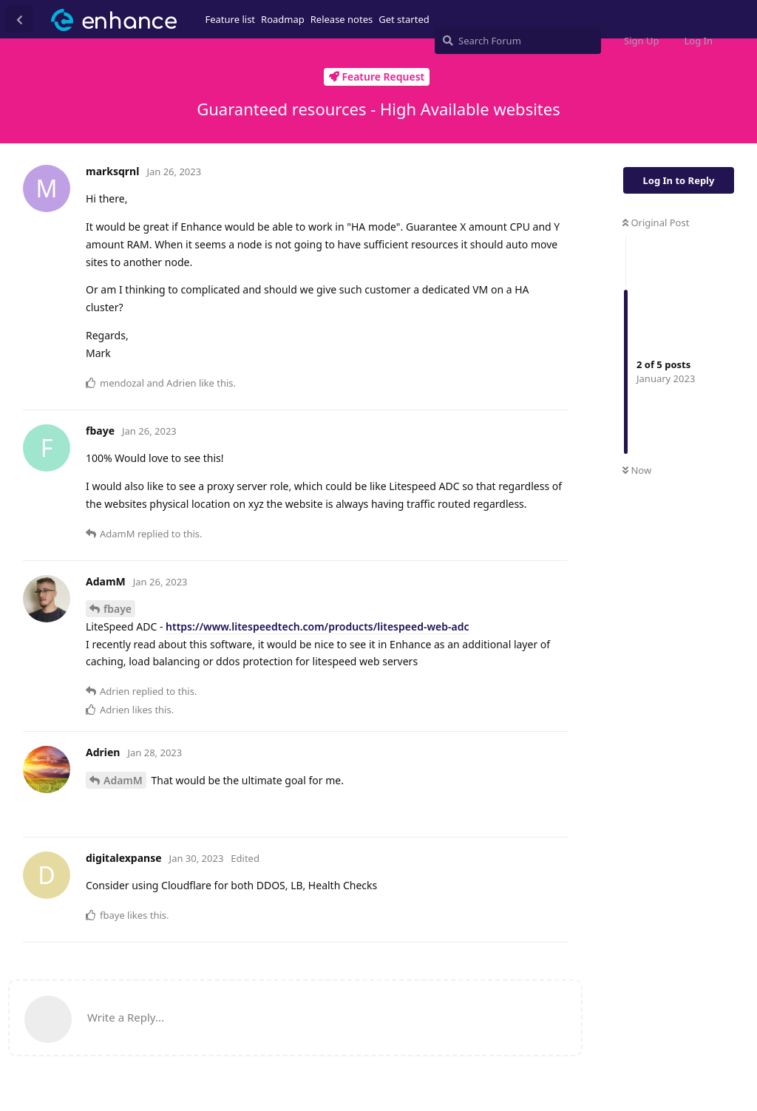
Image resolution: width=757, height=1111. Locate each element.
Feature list (231, 19)
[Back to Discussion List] (19, 19)
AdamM (123, 780)
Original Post (655, 222)
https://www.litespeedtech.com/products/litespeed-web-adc (317, 626)
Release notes (341, 19)
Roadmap (283, 19)
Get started (403, 19)
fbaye (117, 609)
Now (636, 470)
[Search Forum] (518, 40)
